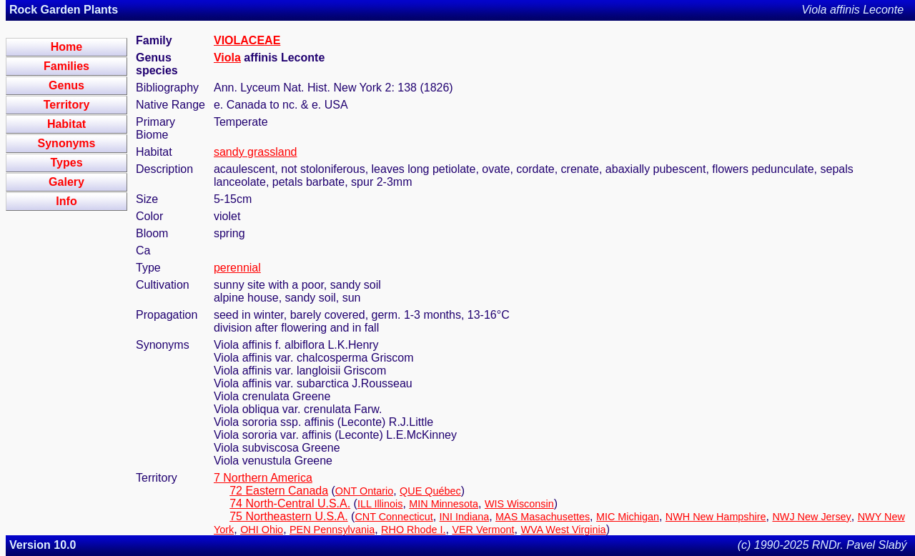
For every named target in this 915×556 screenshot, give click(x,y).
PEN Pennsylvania (332, 529)
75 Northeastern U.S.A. (288, 516)
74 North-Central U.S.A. (289, 503)
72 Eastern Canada (278, 491)
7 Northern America (263, 478)
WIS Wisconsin (519, 504)
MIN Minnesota (443, 504)
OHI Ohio (261, 529)
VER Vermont (483, 529)
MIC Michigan (627, 516)
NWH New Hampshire (716, 516)
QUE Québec (430, 491)
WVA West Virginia (562, 529)
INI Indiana (465, 516)
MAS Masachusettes (542, 516)
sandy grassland (255, 152)
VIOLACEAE (247, 40)
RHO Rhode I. (413, 529)
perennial (237, 268)
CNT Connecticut (393, 516)
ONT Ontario (364, 491)
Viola (227, 57)
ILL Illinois (379, 504)
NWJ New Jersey (811, 516)
